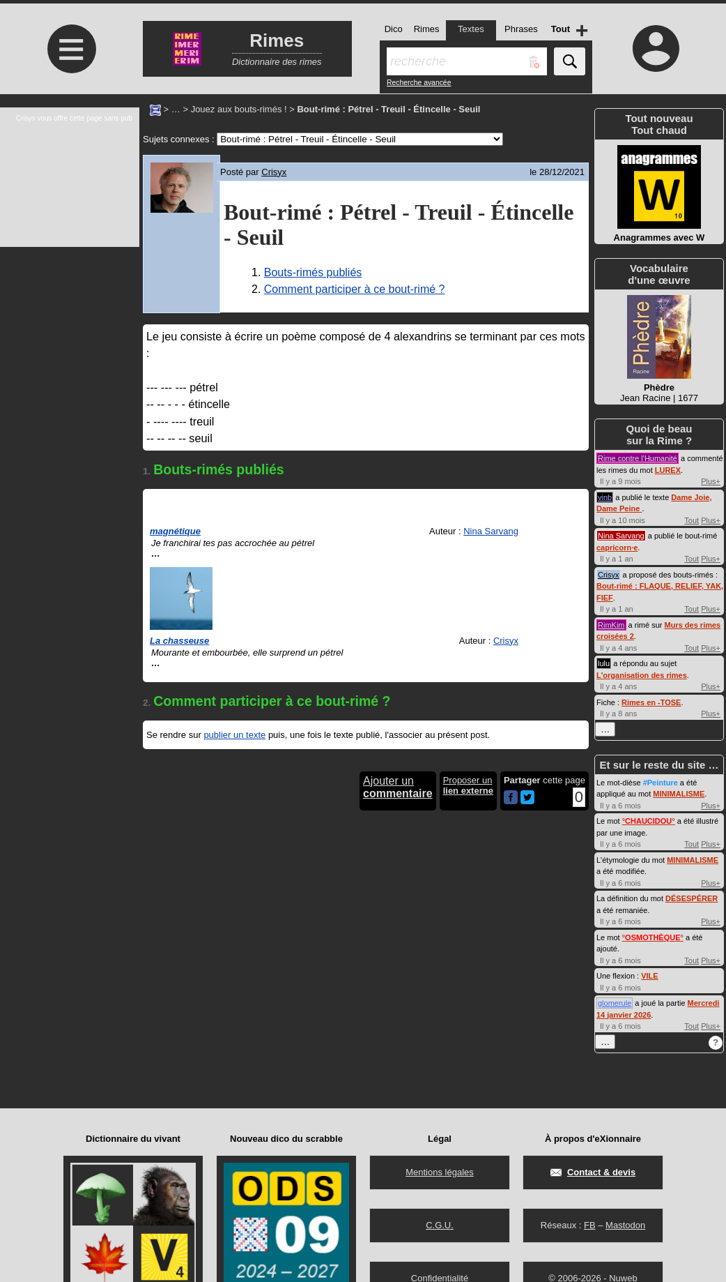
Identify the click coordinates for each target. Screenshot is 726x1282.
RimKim (611, 625)
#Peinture (660, 782)
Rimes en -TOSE (651, 702)
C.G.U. (440, 1225)
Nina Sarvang (490, 531)
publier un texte (234, 735)
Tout (691, 520)
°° (648, 821)
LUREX (668, 470)
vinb (605, 497)
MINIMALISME (678, 794)
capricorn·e (617, 547)
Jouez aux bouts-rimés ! (239, 109)
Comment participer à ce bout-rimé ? (354, 289)
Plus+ (710, 481)
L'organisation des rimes (641, 675)
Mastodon (625, 1225)
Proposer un (468, 785)
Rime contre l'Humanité (637, 458)
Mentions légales (440, 1172)
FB (590, 1225)
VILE (649, 976)
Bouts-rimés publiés (313, 272)
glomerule (614, 1003)
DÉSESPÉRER (691, 898)
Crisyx (273, 172)
